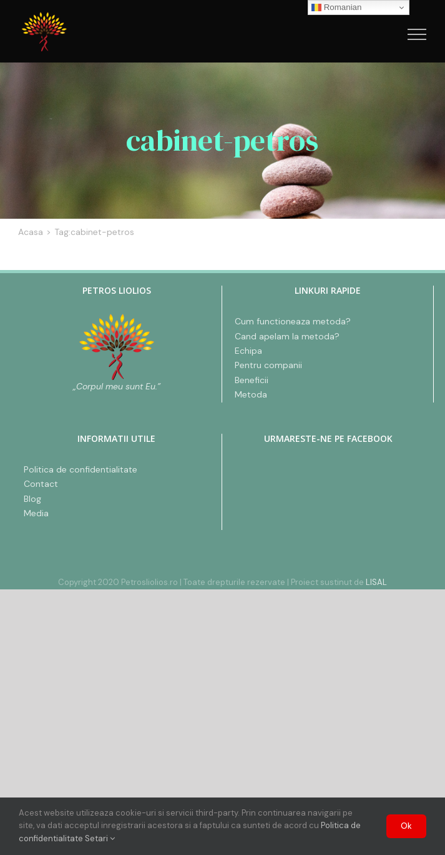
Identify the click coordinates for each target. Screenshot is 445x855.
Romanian (336, 7)
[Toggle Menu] (417, 34)
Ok (406, 826)
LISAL (376, 582)
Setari (100, 838)
